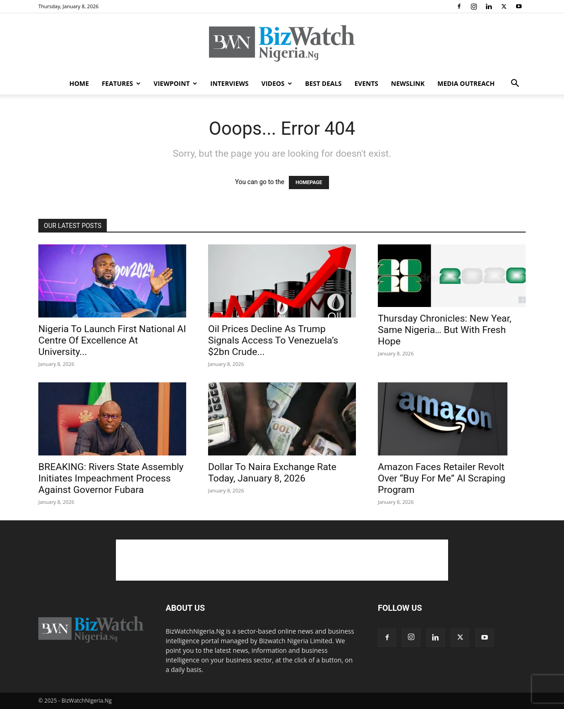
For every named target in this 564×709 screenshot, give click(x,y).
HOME (79, 83)
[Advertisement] (282, 560)
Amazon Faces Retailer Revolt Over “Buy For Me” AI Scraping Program (441, 478)
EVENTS (366, 83)
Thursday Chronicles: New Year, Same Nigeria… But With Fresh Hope (445, 330)
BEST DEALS (323, 83)
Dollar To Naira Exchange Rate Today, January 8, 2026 (272, 472)
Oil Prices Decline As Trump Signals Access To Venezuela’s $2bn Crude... (273, 340)
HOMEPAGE (309, 182)
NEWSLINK (408, 83)
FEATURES (121, 83)
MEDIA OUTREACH (466, 83)
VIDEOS (276, 83)
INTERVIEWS (229, 83)
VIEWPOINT (175, 83)
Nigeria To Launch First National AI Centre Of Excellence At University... (112, 340)
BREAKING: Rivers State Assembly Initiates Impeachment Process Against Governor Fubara (110, 478)
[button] (515, 84)
